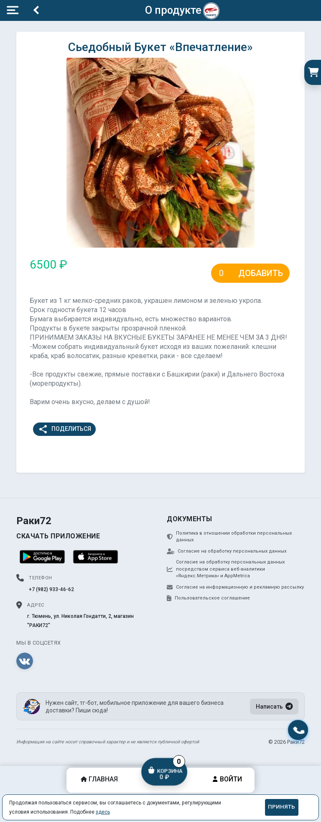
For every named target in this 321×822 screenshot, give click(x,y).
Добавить (260, 273)
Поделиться (64, 429)
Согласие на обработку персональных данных (226, 551)
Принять (281, 807)
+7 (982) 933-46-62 (51, 589)
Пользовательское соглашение (208, 598)
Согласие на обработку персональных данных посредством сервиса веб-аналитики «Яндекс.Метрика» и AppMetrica (226, 569)
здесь (103, 812)
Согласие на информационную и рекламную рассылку (235, 587)
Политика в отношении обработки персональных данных (229, 536)
